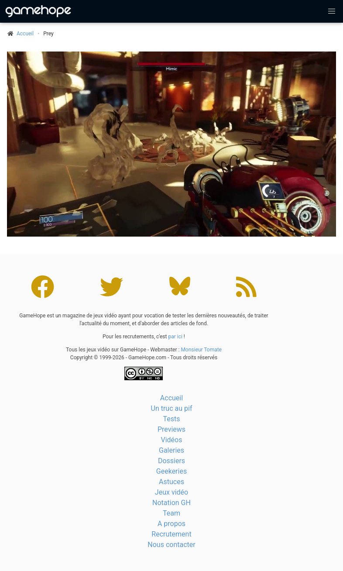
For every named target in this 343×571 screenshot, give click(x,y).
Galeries (171, 450)
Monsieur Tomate (201, 350)
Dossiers (171, 461)
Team (171, 513)
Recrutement (171, 534)
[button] (331, 11)
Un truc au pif (171, 408)
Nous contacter (171, 544)
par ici (175, 337)
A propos (171, 523)
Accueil (171, 398)
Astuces (171, 482)
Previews (171, 429)
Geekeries (171, 471)
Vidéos (171, 440)
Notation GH (171, 503)
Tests (171, 419)
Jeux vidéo (171, 492)
